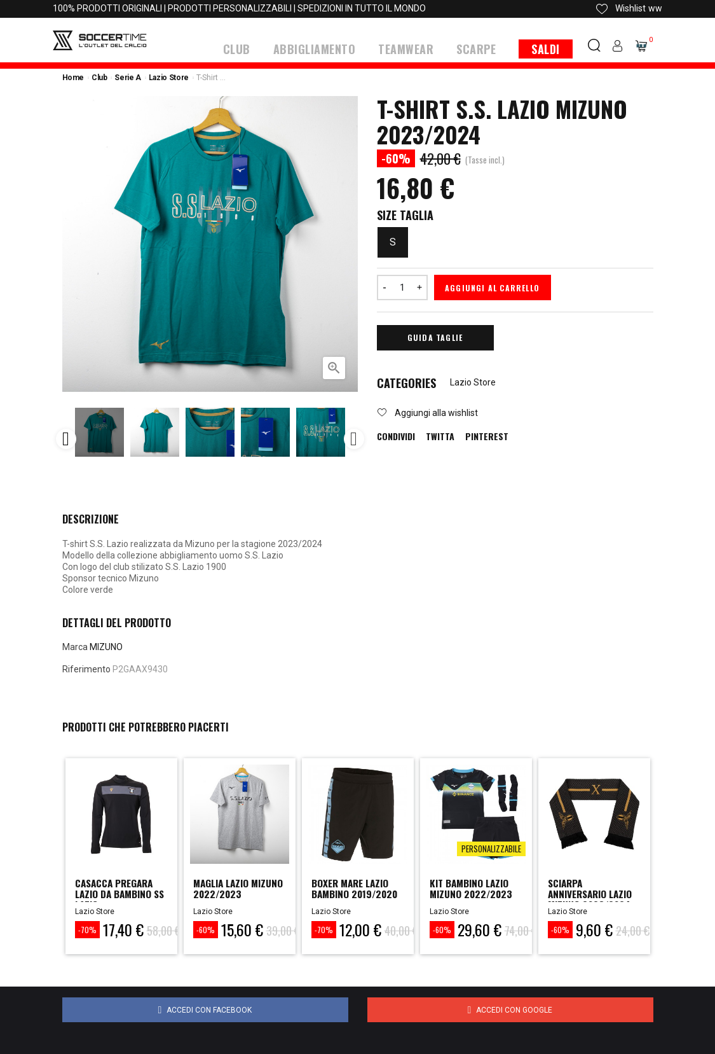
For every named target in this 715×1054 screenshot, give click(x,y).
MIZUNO (106, 646)
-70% (87, 929)
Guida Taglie (435, 336)
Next (354, 438)
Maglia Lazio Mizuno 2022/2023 (226, 896)
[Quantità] (402, 286)
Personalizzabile (491, 847)
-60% (205, 929)
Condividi (396, 435)
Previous (66, 438)
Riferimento (86, 668)
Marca (75, 646)
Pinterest (486, 435)
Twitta (440, 435)
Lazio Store (473, 382)
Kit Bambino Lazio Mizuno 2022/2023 (464, 896)
